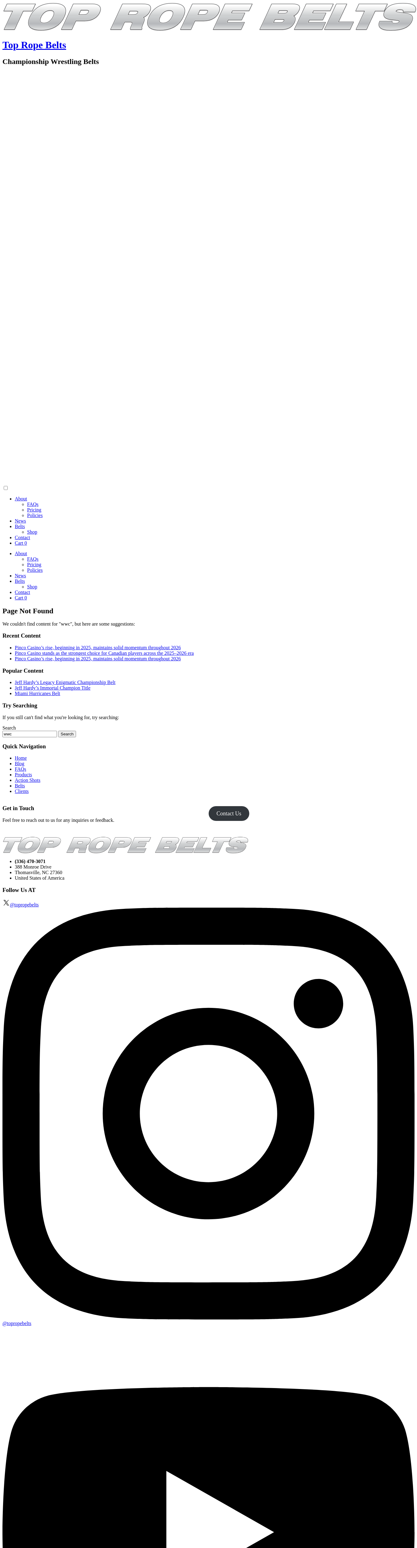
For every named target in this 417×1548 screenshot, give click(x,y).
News (20, 520)
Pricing (34, 509)
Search (9, 727)
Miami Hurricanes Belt (37, 693)
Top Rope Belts (34, 44)
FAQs (32, 504)
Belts (20, 526)
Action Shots (27, 780)
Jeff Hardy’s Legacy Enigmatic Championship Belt (65, 682)
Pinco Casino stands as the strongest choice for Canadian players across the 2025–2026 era (104, 653)
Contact (22, 537)
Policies (35, 515)
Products (23, 774)
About (21, 498)
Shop (32, 532)
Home (21, 758)
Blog (19, 763)
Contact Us (228, 813)
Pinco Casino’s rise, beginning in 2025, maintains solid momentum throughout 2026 (98, 647)
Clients (22, 791)
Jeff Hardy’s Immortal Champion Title (52, 687)
